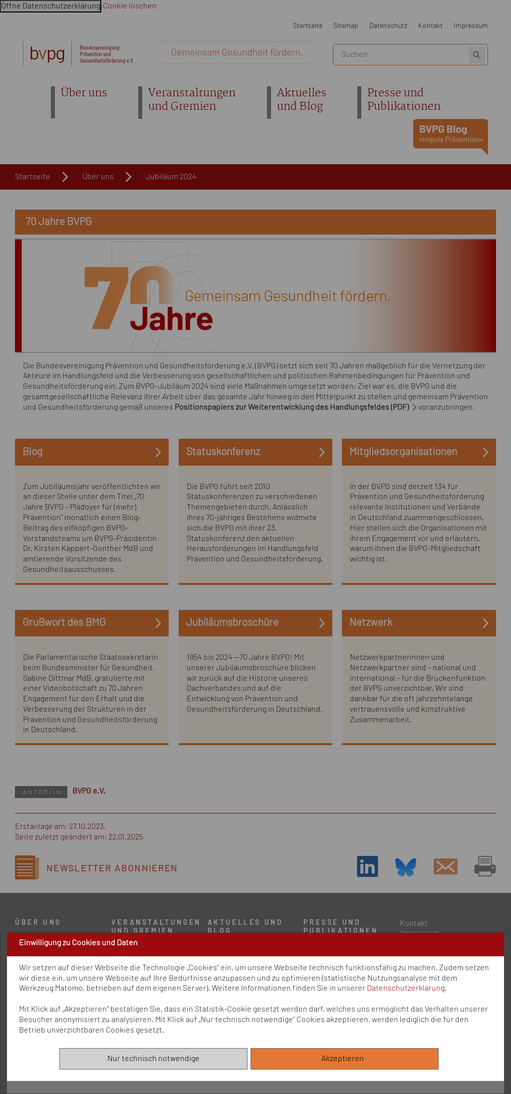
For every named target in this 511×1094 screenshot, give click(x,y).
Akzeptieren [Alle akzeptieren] (344, 1059)
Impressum (471, 25)
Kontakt (430, 25)
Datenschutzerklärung (406, 988)
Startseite (307, 25)
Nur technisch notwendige (153, 1059)
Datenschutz (388, 25)
